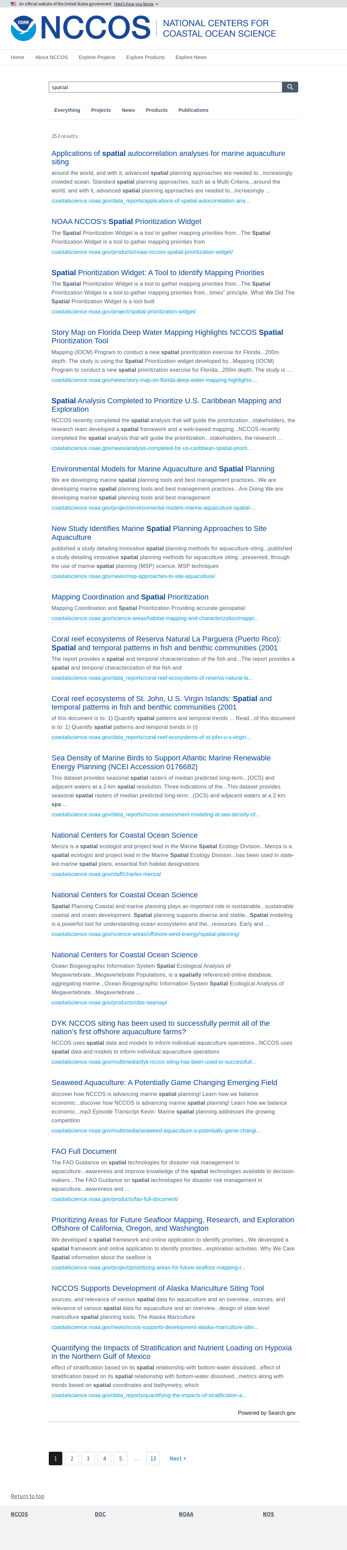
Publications (193, 110)
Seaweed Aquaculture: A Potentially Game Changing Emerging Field (165, 1082)
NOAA (186, 1514)
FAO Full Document (84, 1151)
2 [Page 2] (71, 1458)
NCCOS (19, 1514)
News (128, 110)
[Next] (178, 1458)
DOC (100, 1514)
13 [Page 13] (153, 1458)
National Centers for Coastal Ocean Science (125, 835)
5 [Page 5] (120, 1458)
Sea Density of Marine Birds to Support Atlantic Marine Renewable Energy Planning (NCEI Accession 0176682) (161, 762)
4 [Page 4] (104, 1458)
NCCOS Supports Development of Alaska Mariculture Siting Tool (158, 1288)
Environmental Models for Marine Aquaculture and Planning (163, 469)
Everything (67, 110)
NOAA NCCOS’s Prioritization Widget (126, 221)
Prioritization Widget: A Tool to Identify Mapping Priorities (158, 272)
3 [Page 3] (88, 1458)
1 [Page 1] (55, 1458)
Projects (101, 110)
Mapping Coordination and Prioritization (130, 597)
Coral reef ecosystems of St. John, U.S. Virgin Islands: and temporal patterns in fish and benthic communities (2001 (162, 702)
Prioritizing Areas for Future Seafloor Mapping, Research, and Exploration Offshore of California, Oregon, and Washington (173, 1224)
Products (156, 110)
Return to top (27, 1496)
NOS (268, 1514)
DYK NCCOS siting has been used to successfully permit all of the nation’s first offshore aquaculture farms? (161, 1027)
